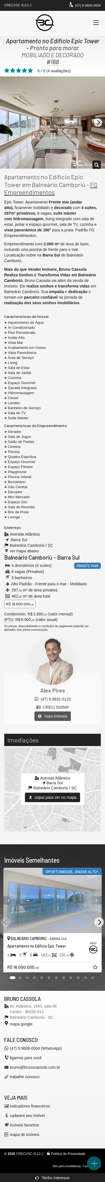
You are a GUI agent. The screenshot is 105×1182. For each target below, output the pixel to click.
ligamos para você (26, 1058)
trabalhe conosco (25, 1077)
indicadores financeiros (30, 1106)
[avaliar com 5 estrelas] (30, 70)
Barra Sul (68, 557)
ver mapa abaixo (24, 551)
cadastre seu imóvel (27, 1115)
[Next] (98, 122)
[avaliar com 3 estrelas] (18, 70)
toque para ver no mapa (52, 797)
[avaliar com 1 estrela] (7, 70)
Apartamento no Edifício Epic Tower (52, 40)
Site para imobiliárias (66, 1166)
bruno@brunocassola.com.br (35, 1067)
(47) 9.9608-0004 (88, 6)
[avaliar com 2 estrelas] (12, 70)
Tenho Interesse (52, 1178)
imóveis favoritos (24, 1125)
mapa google (21, 1024)
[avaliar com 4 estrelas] (24, 70)
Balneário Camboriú (28, 557)
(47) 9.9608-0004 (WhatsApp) (36, 1048)
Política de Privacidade (68, 1154)
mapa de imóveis (24, 1134)
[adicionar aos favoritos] (95, 968)
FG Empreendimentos (50, 188)
